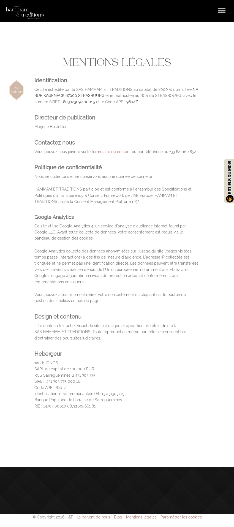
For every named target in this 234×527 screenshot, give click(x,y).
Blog (118, 517)
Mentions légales (141, 517)
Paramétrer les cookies (181, 517)
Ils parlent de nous (93, 517)
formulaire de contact (111, 152)
